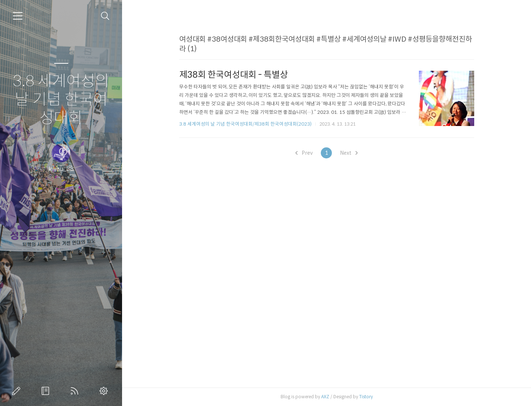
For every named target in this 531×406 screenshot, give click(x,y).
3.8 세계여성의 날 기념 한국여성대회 (61, 99)
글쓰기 (18, 391)
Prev (304, 153)
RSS (76, 391)
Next (349, 153)
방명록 (47, 391)
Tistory (366, 396)
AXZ (325, 396)
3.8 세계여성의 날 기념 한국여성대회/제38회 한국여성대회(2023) (245, 124)
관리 (105, 391)
